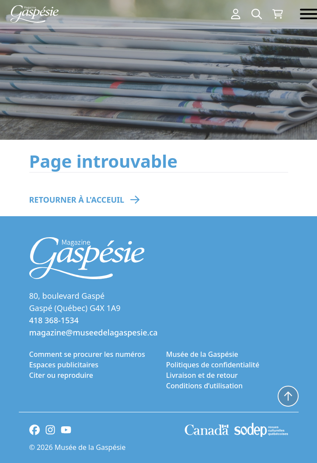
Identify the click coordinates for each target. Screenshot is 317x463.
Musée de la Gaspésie (202, 354)
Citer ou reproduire (61, 375)
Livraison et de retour (202, 375)
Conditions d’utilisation (204, 385)
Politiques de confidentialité (212, 365)
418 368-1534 (54, 320)
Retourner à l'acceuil (77, 199)
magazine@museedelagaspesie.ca (93, 332)
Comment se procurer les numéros (87, 354)
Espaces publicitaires (63, 365)
